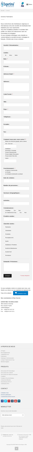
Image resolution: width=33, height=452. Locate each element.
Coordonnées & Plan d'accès (8, 396)
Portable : (7, 124)
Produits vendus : (9, 216)
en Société (7, 172)
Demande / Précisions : (11, 261)
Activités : (7, 200)
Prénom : (6, 66)
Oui (14, 210)
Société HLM (7, 251)
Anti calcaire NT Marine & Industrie (9, 374)
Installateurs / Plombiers (10, 244)
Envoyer (7, 275)
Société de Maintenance (10, 248)
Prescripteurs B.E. (9, 237)
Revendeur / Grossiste (10, 150)
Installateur (7, 148)
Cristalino (3, 376)
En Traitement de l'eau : (11, 212)
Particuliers (7, 227)
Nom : (6, 59)
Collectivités (7, 230)
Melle (15, 55)
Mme (10, 55)
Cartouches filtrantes (6, 380)
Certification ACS (5, 354)
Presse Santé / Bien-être (10, 156)
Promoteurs (7, 255)
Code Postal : (8, 94)
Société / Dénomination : (11, 45)
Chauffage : (8, 210)
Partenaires (3, 356)
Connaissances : (9, 208)
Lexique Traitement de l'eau (7, 360)
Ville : (5, 101)
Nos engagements (5, 352)
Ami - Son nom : (8, 143)
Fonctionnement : (9, 168)
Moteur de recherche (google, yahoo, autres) (15, 141)
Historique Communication (7, 358)
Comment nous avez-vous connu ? (15, 139)
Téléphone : (7, 116)
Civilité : (6, 52)
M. (5, 55)
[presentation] (14, 422)
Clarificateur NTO (5, 383)
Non (19, 210)
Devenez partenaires (6, 394)
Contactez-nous (20, 293)
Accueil (2, 10)
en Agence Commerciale (10, 170)
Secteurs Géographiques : (12, 193)
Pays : (6, 109)
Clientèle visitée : (9, 223)
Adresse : (7, 81)
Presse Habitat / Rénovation (11, 154)
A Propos (3, 350)
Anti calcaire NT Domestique (8, 371)
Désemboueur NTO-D (6, 381)
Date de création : (9, 178)
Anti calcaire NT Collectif (7, 372)
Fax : (5, 132)
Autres (6, 158)
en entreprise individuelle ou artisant (13, 174)
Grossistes (7, 234)
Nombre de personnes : (11, 185)
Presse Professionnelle (10, 152)
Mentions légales (5, 361)
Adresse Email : (9, 74)
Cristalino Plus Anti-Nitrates (7, 378)
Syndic (6, 241)
